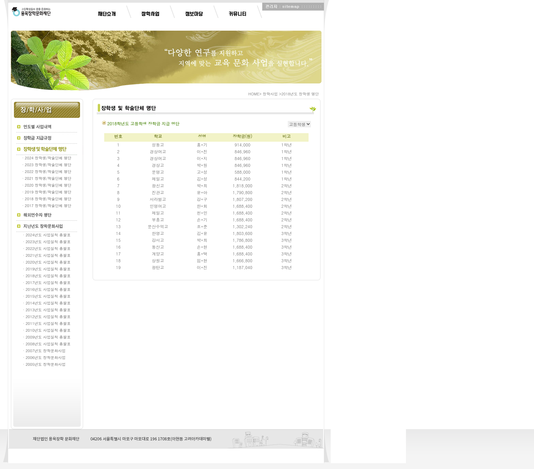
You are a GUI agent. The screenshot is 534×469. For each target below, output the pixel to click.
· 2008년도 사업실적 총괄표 (46, 343)
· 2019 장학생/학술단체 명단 (47, 191)
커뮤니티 (238, 14)
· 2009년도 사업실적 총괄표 (46, 337)
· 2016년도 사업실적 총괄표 (46, 289)
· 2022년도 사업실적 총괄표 (46, 248)
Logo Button (31, 11)
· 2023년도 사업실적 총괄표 (46, 241)
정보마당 (194, 14)
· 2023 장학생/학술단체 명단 (47, 164)
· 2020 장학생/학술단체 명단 (47, 185)
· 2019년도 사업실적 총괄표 (46, 268)
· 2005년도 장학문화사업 (46, 364)
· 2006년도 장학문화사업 (46, 357)
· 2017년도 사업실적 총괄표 (46, 282)
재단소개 (107, 14)
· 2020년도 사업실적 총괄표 (46, 262)
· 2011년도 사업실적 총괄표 (46, 323)
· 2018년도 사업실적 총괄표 (46, 275)
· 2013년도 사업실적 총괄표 (46, 309)
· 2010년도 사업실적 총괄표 (46, 330)
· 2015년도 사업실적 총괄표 (46, 296)
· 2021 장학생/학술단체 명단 (47, 178)
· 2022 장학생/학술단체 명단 (47, 171)
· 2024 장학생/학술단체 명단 (47, 157)
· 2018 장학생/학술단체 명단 (47, 198)
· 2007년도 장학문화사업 (46, 350)
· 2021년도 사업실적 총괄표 (46, 255)
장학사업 (150, 14)
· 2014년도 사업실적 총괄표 (46, 303)
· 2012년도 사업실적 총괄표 (46, 316)
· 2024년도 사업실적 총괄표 (46, 234)
